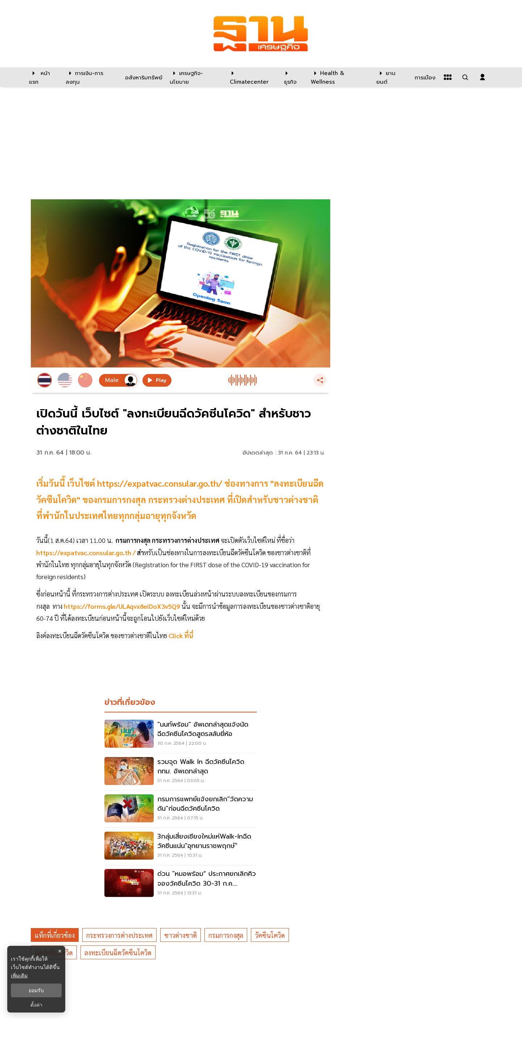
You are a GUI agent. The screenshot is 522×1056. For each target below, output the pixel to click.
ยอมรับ (36, 990)
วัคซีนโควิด (270, 935)
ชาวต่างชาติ (180, 935)
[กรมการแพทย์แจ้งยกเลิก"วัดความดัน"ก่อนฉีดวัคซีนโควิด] (180, 809)
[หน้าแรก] (43, 77)
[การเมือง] (424, 77)
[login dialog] (482, 77)
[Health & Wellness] (340, 77)
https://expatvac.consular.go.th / (86, 552)
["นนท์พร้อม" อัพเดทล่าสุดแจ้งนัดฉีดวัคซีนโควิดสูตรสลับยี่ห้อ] (180, 734)
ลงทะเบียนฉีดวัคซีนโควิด (118, 952)
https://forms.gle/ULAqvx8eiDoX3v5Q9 (122, 606)
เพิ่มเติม (19, 975)
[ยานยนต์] (391, 77)
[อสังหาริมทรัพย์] (142, 77)
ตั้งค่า (36, 1005)
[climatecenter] (251, 77)
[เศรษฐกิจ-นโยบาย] (195, 77)
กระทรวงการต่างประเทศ (119, 935)
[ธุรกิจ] (292, 77)
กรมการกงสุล (225, 935)
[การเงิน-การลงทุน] (91, 77)
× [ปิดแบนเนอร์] (59, 951)
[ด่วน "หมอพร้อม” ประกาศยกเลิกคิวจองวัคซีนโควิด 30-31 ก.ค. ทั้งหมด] (180, 884)
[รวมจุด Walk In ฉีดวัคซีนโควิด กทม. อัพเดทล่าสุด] (180, 772)
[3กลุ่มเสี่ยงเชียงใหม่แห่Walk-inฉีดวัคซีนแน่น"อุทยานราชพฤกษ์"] (180, 846)
